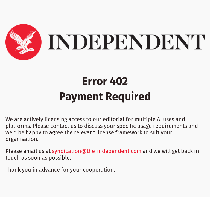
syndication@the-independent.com (96, 151)
